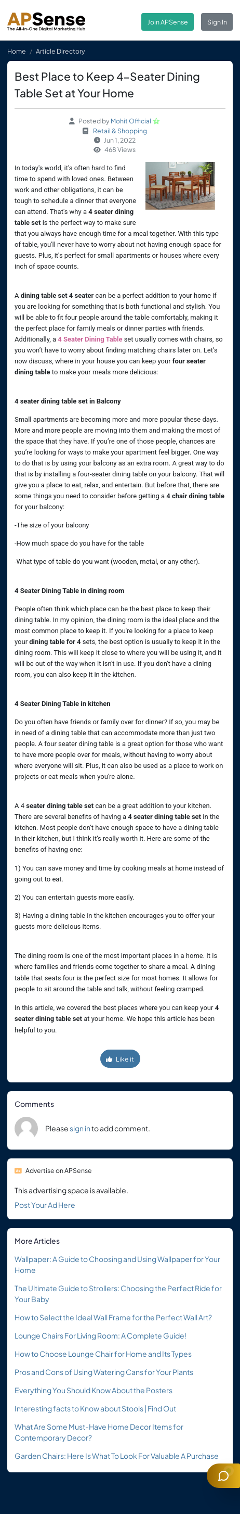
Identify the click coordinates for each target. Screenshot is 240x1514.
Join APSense (168, 22)
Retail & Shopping (120, 131)
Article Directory (60, 51)
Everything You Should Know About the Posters (93, 1390)
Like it (120, 1059)
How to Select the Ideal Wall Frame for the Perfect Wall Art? (113, 1317)
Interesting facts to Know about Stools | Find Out (95, 1408)
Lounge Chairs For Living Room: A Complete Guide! (100, 1335)
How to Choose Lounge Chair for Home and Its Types (103, 1353)
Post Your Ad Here (45, 1204)
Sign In (217, 22)
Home (16, 51)
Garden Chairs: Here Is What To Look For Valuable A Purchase (117, 1455)
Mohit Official (131, 121)
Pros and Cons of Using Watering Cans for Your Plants (104, 1372)
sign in (80, 1128)
